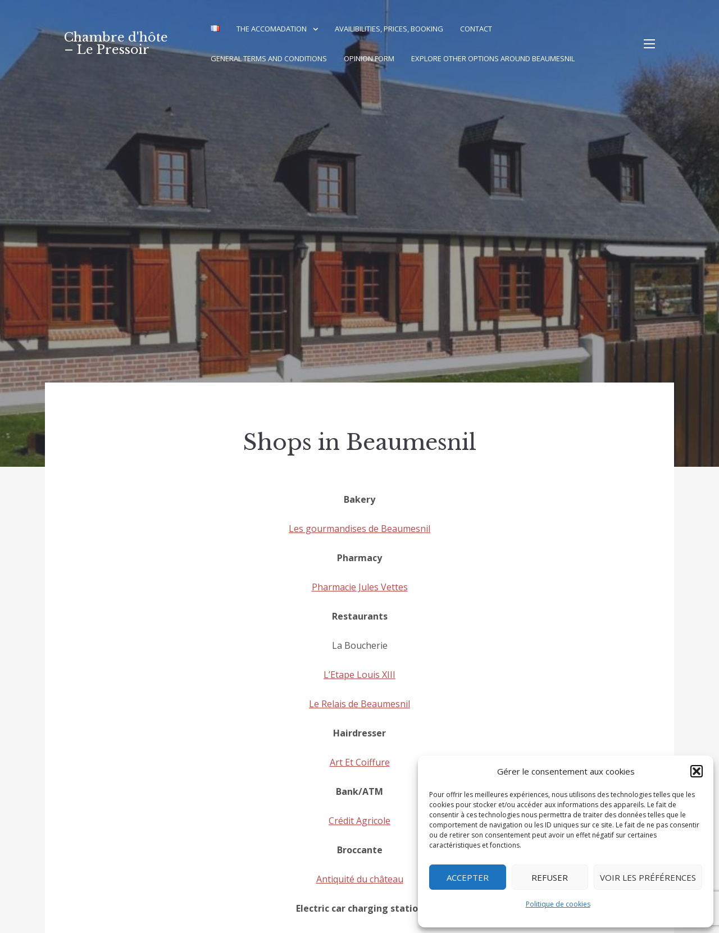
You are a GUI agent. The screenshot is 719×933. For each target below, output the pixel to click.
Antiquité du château (359, 879)
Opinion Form (369, 58)
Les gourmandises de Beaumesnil (359, 528)
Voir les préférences (648, 877)
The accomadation (271, 29)
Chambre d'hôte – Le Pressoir (116, 43)
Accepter (468, 877)
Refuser (549, 877)
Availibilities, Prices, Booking (389, 29)
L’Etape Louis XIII (359, 674)
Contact (476, 29)
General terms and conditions (269, 58)
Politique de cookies (558, 904)
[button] (696, 771)
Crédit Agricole (359, 820)
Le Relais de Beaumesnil (359, 704)
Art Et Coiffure (360, 762)
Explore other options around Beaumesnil (493, 58)
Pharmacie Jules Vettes (360, 587)
